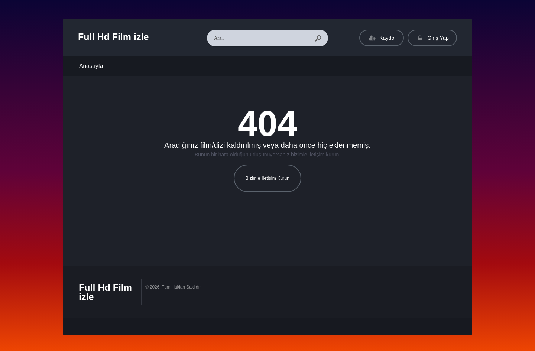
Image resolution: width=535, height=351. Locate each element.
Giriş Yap (432, 38)
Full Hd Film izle (113, 37)
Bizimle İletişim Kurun (267, 178)
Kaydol (381, 38)
